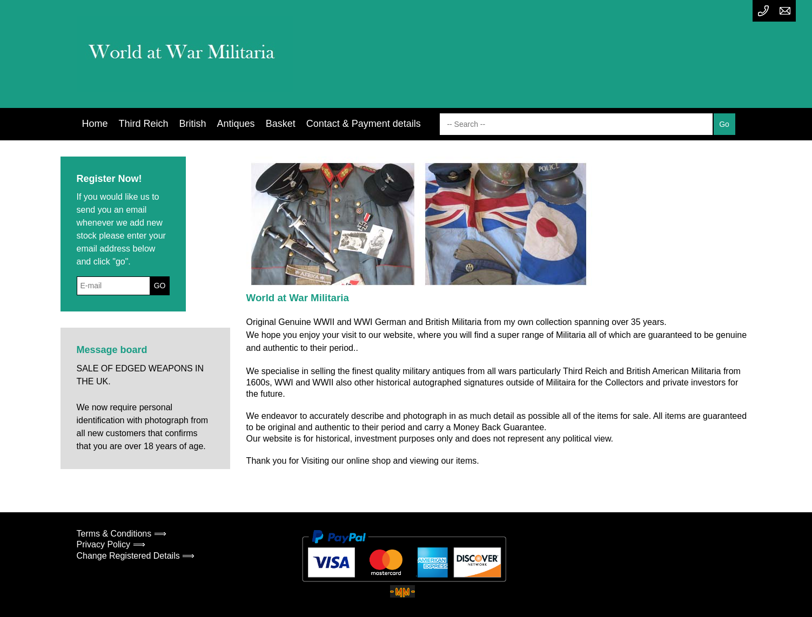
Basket (281, 123)
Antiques (236, 123)
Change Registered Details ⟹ (136, 555)
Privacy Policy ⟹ (111, 544)
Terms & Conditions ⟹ (121, 533)
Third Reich (144, 123)
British (192, 123)
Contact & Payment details (363, 123)
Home (95, 123)
